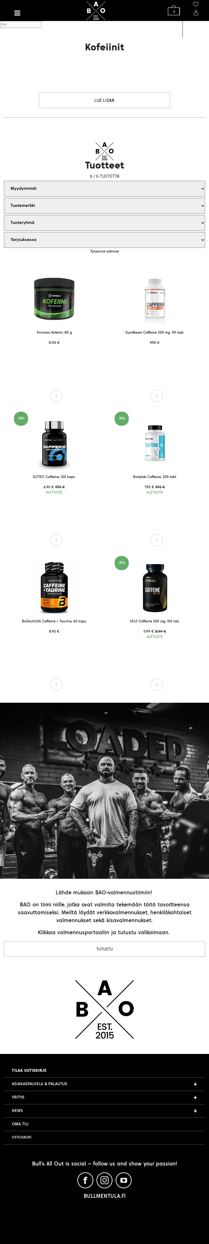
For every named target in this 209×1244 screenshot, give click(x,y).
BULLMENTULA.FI (105, 1196)
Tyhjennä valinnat (104, 251)
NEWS (17, 1111)
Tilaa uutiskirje (29, 1071)
